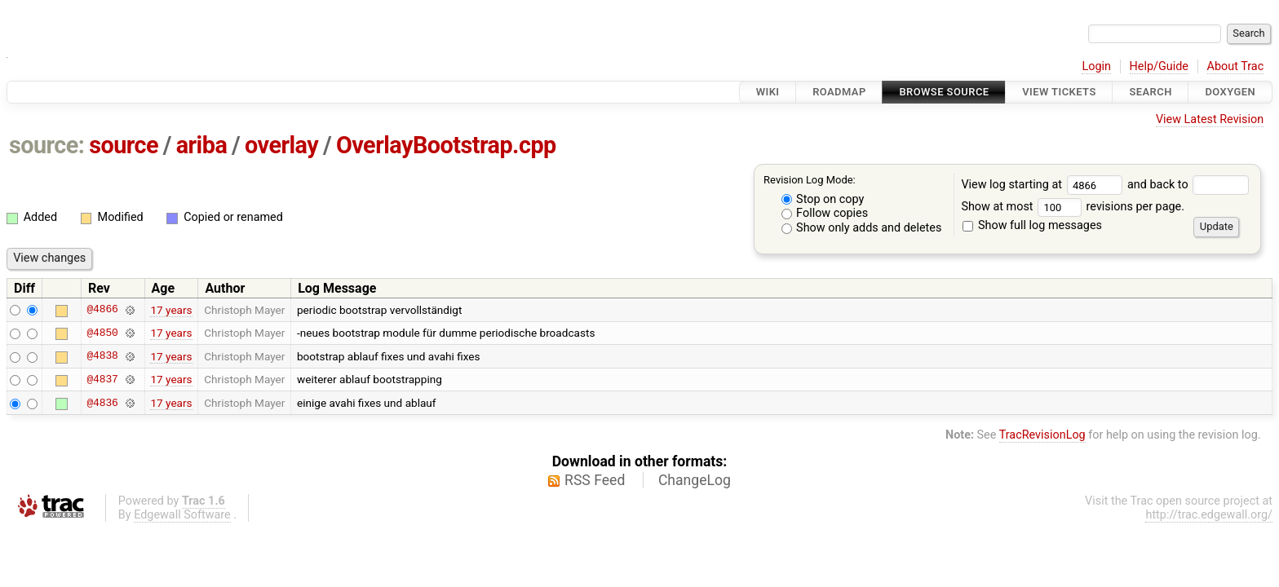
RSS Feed (594, 480)
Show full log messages (1032, 225)
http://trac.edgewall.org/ (1208, 515)
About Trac (1235, 66)
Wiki (768, 92)
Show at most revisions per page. (1072, 207)
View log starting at (1044, 185)
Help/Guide (1159, 66)
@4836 (101, 402)
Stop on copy (823, 199)
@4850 (101, 332)
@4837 (101, 379)
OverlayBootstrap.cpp (446, 145)
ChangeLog (694, 480)
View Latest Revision (1210, 119)
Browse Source (944, 92)
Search (1150, 92)
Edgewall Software (182, 515)
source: (47, 145)
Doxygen (1230, 92)
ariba (202, 145)
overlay (281, 145)
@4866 (101, 309)
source (123, 145)
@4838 (101, 356)
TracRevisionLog (1042, 435)
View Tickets (1058, 92)
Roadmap (839, 92)
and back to (1188, 185)
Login (1096, 66)
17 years (171, 309)
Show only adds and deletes (861, 228)
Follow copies (825, 213)
